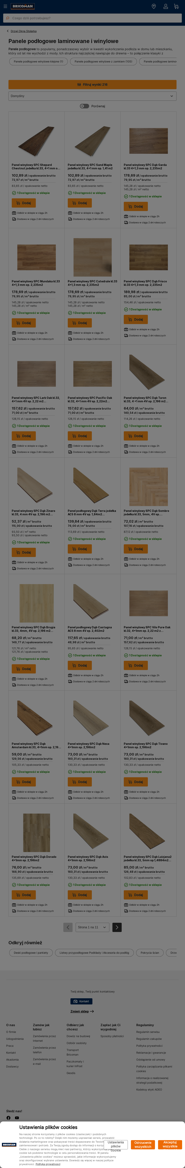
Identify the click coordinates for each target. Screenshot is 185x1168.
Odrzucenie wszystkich (142, 1145)
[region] (92, 1144)
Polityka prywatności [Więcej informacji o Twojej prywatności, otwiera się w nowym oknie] (48, 1164)
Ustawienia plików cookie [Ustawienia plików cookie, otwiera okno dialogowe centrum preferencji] (116, 1144)
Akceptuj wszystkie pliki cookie (170, 1144)
